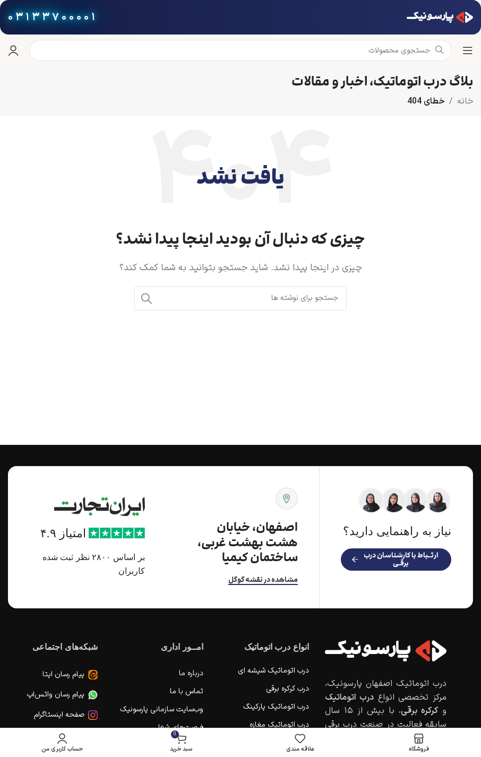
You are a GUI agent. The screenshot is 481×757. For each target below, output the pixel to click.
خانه (465, 101)
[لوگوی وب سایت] (440, 17)
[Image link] (385, 650)
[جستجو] (240, 298)
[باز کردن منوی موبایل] (467, 50)
